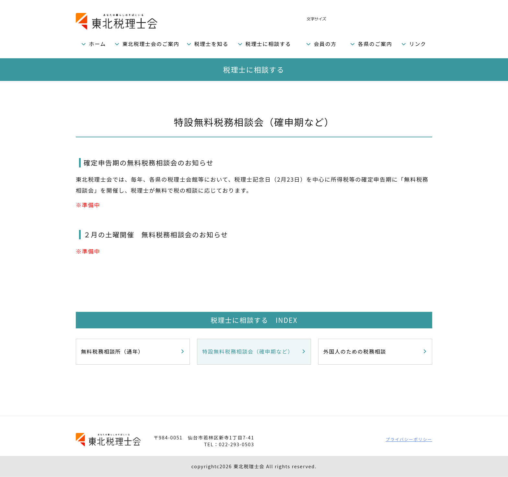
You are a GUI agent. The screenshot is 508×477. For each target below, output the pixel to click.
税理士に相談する (268, 44)
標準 (337, 18)
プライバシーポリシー (409, 439)
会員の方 (325, 44)
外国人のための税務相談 (354, 351)
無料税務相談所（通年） (112, 351)
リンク (417, 44)
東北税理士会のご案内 (150, 44)
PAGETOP (411, 411)
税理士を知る (211, 44)
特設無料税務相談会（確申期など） (248, 351)
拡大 (349, 18)
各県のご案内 (375, 44)
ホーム (97, 44)
